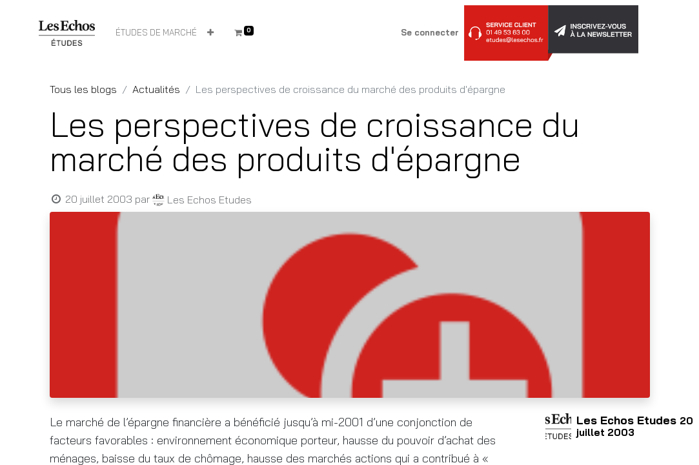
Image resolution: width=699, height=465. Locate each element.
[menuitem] (156, 33)
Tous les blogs (83, 89)
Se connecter (430, 32)
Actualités (156, 89)
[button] (210, 33)
